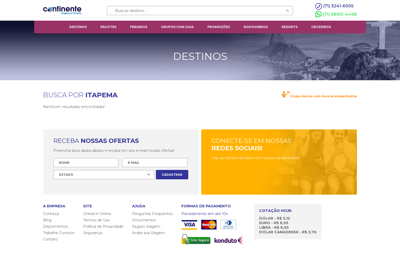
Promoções (218, 27)
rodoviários (256, 27)
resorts (289, 27)
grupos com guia (177, 27)
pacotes (108, 27)
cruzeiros (321, 27)
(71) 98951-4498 (336, 14)
